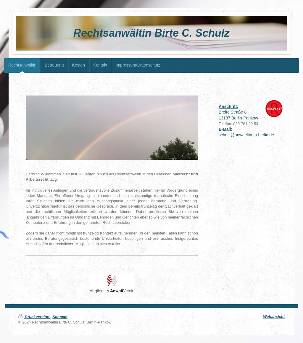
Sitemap (59, 317)
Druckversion (34, 317)
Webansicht (274, 316)
